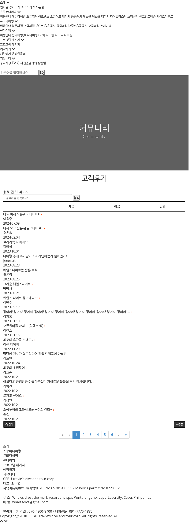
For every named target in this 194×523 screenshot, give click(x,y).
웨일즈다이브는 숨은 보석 (21, 270)
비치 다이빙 (50, 35)
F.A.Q (17, 62)
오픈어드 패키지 (65, 16)
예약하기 (6, 53)
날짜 (167, 206)
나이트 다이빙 (68, 35)
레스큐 (93, 16)
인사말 (5, 7)
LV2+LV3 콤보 (84, 25)
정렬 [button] (185, 424)
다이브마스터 (127, 16)
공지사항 (6, 62)
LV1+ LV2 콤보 (49, 25)
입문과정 (19, 25)
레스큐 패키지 (108, 16)
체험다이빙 (20, 16)
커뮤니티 (9, 474)
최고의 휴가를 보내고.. (19, 339)
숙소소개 (28, 7)
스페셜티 (143, 16)
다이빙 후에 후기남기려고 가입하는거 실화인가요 (37, 256)
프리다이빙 (10, 455)
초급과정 (31, 25)
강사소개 (16, 7)
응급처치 (82, 16)
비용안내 (6, 16)
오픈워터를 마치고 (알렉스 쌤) (24, 325)
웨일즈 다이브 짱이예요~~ (22, 297)
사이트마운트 (177, 16)
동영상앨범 (41, 62)
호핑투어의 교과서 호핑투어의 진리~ (28, 409)
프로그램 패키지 (11, 44)
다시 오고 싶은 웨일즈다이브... (24, 228)
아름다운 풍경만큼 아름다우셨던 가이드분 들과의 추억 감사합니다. (48, 381)
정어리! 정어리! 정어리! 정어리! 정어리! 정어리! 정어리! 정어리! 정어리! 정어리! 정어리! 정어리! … (67, 311)
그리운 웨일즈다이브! (18, 283)
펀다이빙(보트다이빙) (27, 35)
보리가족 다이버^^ (16, 242)
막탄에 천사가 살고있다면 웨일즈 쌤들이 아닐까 (35, 353)
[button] (9, 424)
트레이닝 (113, 25)
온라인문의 (20, 53)
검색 (76, 197)
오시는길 (41, 7)
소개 (6, 446)
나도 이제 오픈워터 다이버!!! (22, 214)
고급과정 (101, 25)
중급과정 (66, 25)
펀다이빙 (9, 460)
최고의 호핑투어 (15, 367)
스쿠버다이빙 (12, 451)
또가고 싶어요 (13, 395)
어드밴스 (47, 16)
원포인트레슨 (158, 16)
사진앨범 (27, 62)
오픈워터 (34, 16)
